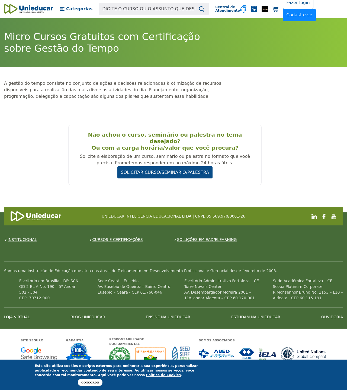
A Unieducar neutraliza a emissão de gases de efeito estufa (120, 357)
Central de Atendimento (225, 8)
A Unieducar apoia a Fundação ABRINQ (151, 357)
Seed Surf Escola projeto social (181, 357)
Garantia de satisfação (79, 352)
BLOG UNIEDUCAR (87, 317)
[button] (76, 9)
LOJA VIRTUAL (17, 317)
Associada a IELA (268, 353)
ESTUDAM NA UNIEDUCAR (255, 317)
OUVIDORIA (332, 317)
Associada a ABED (217, 353)
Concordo (90, 382)
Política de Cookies (163, 375)
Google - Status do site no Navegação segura (39, 353)
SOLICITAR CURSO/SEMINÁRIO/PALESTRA (165, 172)
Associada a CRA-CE (247, 353)
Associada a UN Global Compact (303, 353)
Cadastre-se (299, 14)
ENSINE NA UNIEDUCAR (168, 317)
